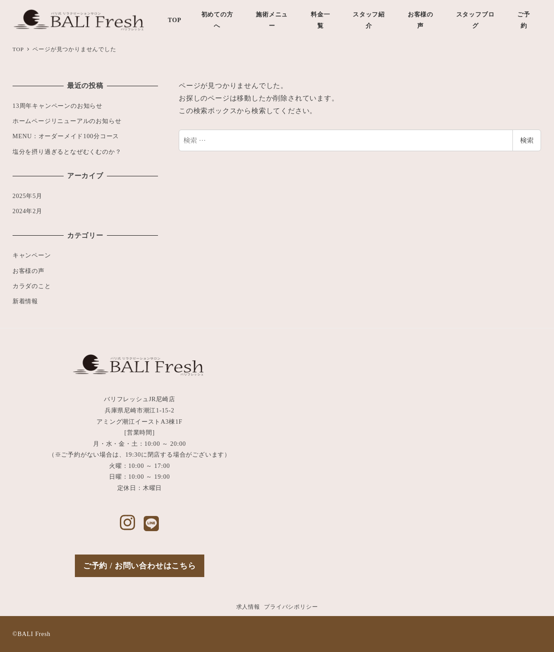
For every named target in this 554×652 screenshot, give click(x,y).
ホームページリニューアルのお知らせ (67, 120)
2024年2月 (27, 211)
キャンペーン (32, 255)
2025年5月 (27, 195)
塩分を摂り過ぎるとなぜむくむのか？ (67, 151)
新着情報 (25, 301)
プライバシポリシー (291, 607)
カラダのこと (32, 285)
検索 (527, 140)
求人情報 (248, 607)
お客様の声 (29, 270)
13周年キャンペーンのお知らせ (58, 105)
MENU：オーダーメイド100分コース (66, 136)
